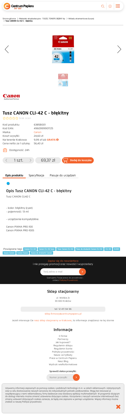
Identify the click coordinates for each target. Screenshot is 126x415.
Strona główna (9, 18)
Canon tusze (22, 253)
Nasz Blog (63, 361)
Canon (37, 132)
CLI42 (116, 249)
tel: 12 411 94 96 (63, 309)
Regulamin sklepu (63, 345)
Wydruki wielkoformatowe (63, 364)
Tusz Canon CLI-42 (65, 249)
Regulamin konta (63, 348)
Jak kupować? (63, 342)
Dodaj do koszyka (80, 160)
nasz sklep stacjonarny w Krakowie (53, 320)
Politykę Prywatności (68, 280)
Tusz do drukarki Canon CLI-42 (89, 249)
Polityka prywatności (63, 351)
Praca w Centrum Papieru (63, 358)
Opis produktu (14, 175)
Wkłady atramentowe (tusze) (81, 18)
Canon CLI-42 (30, 249)
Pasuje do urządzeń (63, 175)
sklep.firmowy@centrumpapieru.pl (63, 313)
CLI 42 (108, 249)
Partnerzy (63, 339)
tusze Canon (9, 253)
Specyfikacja (36, 175)
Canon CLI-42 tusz (46, 249)
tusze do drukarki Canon (41, 253)
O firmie (63, 336)
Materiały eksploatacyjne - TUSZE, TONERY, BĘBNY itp (42, 18)
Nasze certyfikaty (63, 355)
